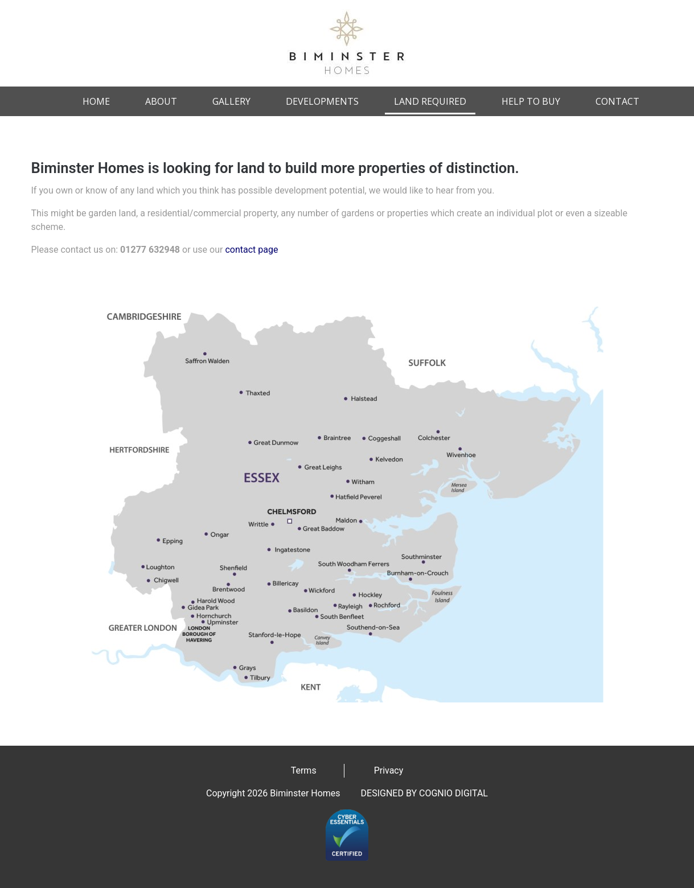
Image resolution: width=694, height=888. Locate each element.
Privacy (389, 770)
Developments (322, 101)
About (161, 101)
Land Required (430, 101)
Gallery (231, 101)
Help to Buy (531, 101)
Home (96, 101)
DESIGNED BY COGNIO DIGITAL (424, 793)
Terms (304, 770)
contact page (251, 249)
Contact (617, 101)
